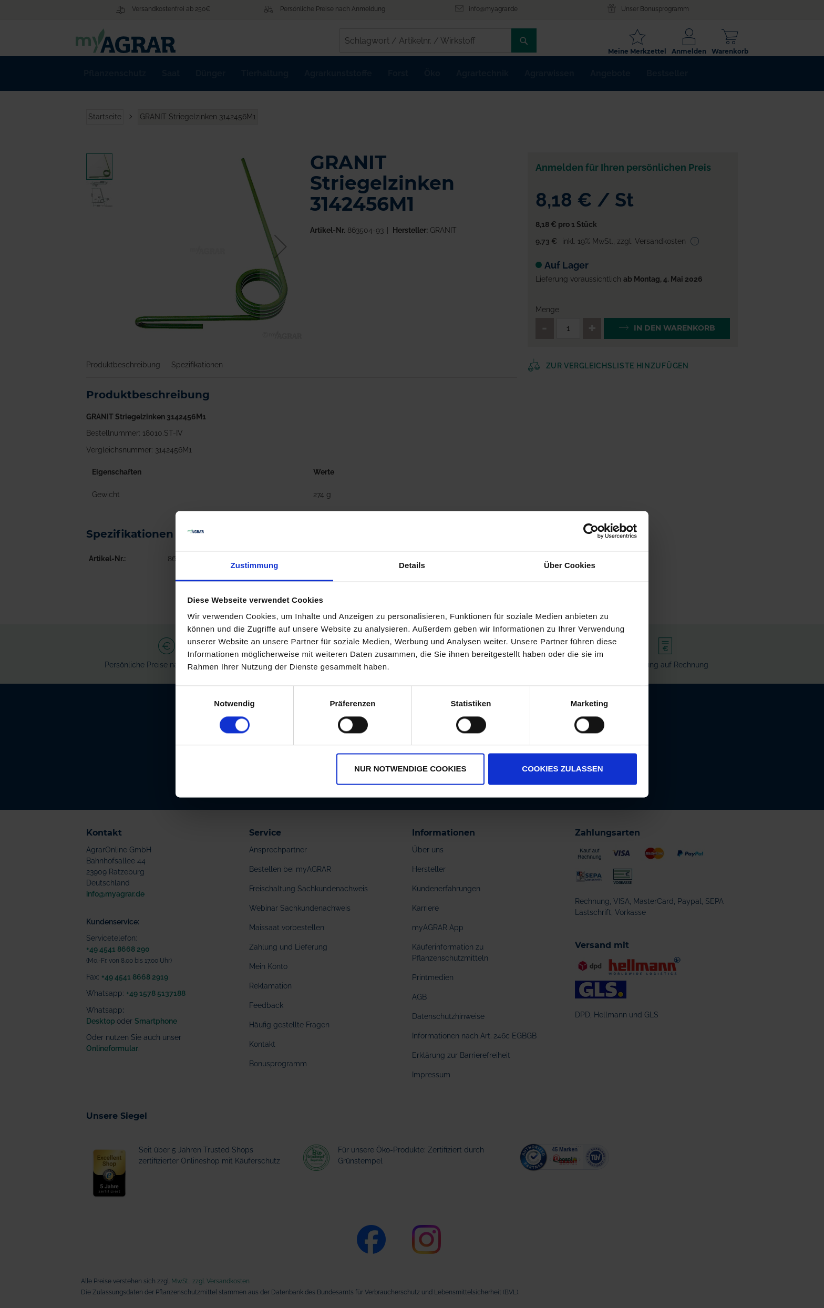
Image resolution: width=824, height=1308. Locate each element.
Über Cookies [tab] (569, 565)
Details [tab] (412, 565)
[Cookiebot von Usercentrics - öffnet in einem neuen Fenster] (591, 531)
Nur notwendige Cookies (410, 769)
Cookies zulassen (562, 769)
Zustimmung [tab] (255, 565)
